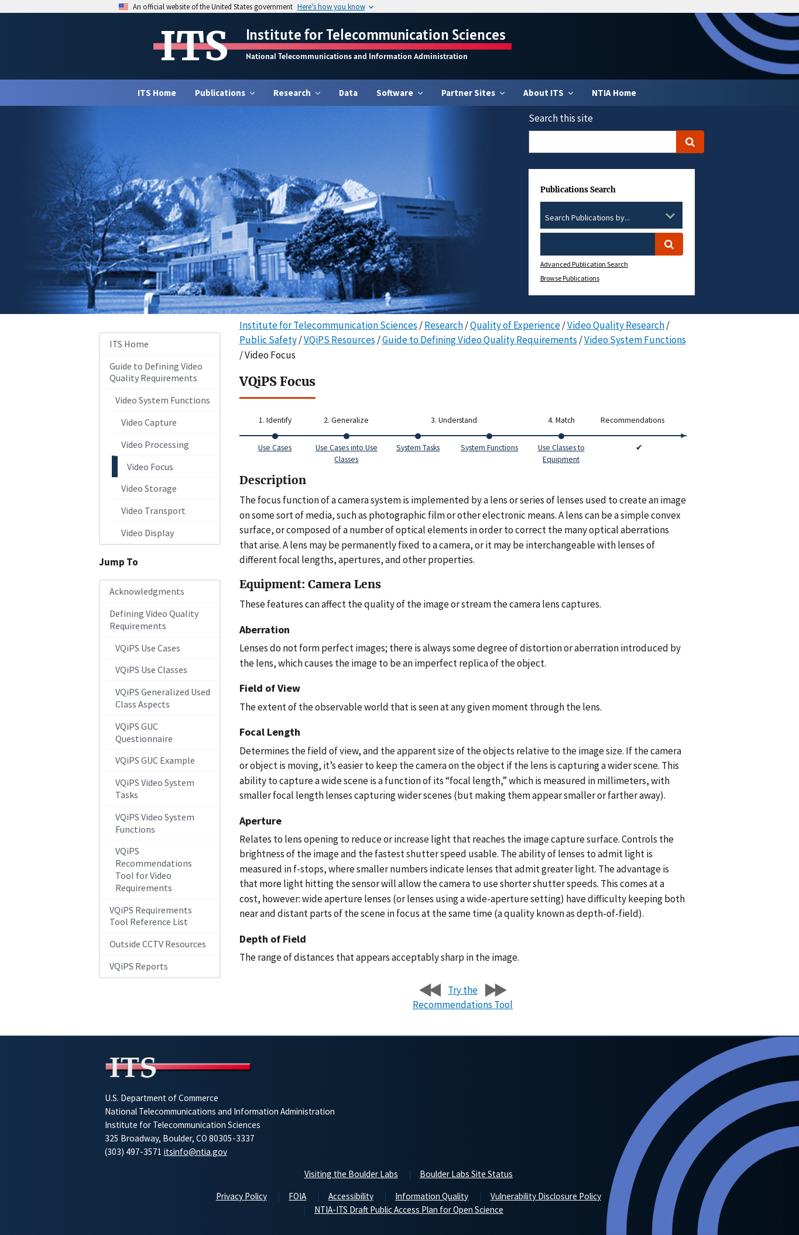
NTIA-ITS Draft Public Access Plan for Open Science (408, 1209)
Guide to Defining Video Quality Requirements (156, 372)
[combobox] (611, 218)
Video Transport (153, 510)
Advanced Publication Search (584, 264)
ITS (194, 46)
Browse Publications (569, 278)
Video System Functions (162, 400)
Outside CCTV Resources (157, 944)
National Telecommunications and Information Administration (357, 56)
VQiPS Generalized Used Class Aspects (162, 698)
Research (443, 325)
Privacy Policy (241, 1196)
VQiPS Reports (138, 966)
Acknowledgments (146, 591)
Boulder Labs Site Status (466, 1173)
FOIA (297, 1196)
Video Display (147, 533)
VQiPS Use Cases (147, 648)
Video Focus (150, 466)
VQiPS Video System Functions (154, 823)
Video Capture (149, 422)
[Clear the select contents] (655, 215)
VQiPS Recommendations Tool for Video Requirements (153, 869)
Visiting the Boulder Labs (351, 1173)
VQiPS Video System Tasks (154, 789)
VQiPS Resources (339, 339)
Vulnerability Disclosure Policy (546, 1196)
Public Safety (268, 339)
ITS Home (157, 92)
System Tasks (418, 448)
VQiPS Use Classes (151, 669)
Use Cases (275, 448)
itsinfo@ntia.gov (195, 1151)
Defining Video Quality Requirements (153, 620)
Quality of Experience (515, 325)
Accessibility (350, 1196)
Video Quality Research (615, 325)
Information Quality (431, 1196)
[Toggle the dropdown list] (670, 215)
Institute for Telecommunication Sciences (376, 34)
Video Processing (155, 444)
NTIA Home (614, 92)
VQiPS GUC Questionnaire (144, 732)
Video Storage (149, 488)
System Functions (489, 448)
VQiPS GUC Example (155, 760)
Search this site (561, 118)
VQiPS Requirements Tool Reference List (150, 916)
